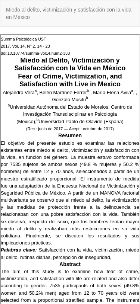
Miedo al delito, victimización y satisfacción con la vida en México (68, 13)
